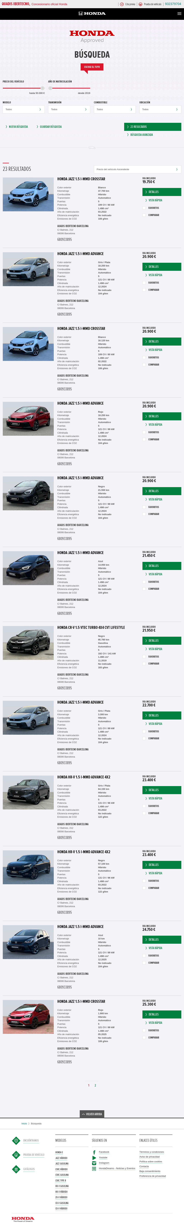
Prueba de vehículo (33, 1156)
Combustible (100, 102)
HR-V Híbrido (61, 1192)
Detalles (152, 193)
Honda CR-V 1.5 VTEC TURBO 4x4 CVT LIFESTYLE (91, 629)
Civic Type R (60, 1181)
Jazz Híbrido (61, 1159)
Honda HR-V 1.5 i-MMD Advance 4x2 (83, 778)
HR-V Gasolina (62, 1187)
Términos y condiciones (151, 1153)
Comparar (150, 216)
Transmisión (54, 102)
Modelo (7, 102)
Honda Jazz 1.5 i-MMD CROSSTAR (81, 180)
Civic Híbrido (61, 1170)
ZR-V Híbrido (61, 1198)
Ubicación (144, 102)
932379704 (173, 4)
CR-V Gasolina (61, 1204)
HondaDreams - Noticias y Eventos (117, 1169)
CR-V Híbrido (61, 1209)
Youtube (103, 1158)
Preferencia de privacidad (152, 1177)
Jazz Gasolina (61, 1164)
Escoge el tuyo (92, 67)
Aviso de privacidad (149, 1158)
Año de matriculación (60, 81)
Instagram (104, 1164)
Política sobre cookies (150, 1162)
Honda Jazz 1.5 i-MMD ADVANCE (80, 255)
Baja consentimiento (149, 1172)
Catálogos (29, 1170)
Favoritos (150, 209)
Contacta (144, 1167)
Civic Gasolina (62, 1176)
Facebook (104, 1153)
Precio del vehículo (13, 81)
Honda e (59, 1153)
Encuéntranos (31, 1141)
